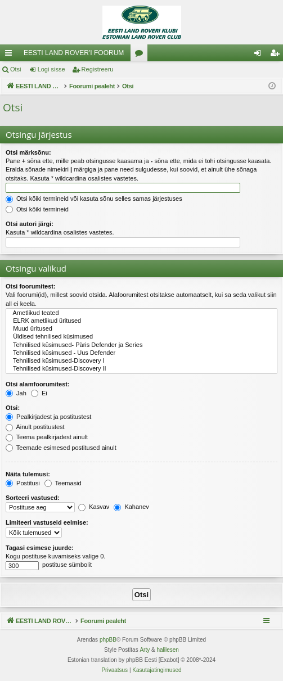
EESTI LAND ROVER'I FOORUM (74, 53)
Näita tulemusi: (28, 474)
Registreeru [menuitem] (277, 55)
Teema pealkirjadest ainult (47, 437)
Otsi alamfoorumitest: (38, 384)
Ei (39, 393)
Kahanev (131, 506)
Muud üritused (141, 329)
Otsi (15, 69)
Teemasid (63, 483)
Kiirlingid (11, 55)
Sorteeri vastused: (33, 497)
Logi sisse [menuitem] (260, 55)
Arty (145, 650)
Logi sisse (51, 69)
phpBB (108, 640)
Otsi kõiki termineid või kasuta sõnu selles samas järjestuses (94, 198)
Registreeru (98, 69)
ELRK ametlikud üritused (141, 321)
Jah (16, 393)
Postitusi (23, 483)
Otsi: (13, 407)
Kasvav (93, 506)
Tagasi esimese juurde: (40, 547)
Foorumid (141, 55)
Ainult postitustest (35, 426)
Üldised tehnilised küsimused (141, 337)
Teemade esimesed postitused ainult (61, 447)
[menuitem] (114, 670)
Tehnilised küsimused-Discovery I (141, 361)
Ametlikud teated (141, 313)
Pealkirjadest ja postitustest (48, 416)
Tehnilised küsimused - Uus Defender (141, 353)
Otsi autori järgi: (29, 223)
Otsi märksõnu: (28, 152)
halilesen (167, 650)
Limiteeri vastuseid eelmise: (47, 522)
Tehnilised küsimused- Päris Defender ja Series (141, 345)
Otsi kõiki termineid (37, 209)
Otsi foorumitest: (31, 286)
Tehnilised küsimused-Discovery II (141, 369)
